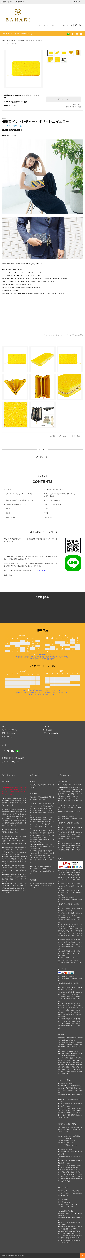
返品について (77, 104)
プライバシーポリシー (10, 762)
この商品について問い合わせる (60, 436)
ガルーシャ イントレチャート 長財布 (19, 40)
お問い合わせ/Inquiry (23, 34)
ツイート (7, 126)
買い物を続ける (77, 436)
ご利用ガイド (7, 34)
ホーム (4, 40)
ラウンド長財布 (37, 40)
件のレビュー (18, 126)
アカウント (79, 2)
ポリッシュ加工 (13, 43)
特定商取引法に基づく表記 (73, 107)
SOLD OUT (63, 99)
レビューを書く (42, 457)
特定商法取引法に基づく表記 (13, 758)
